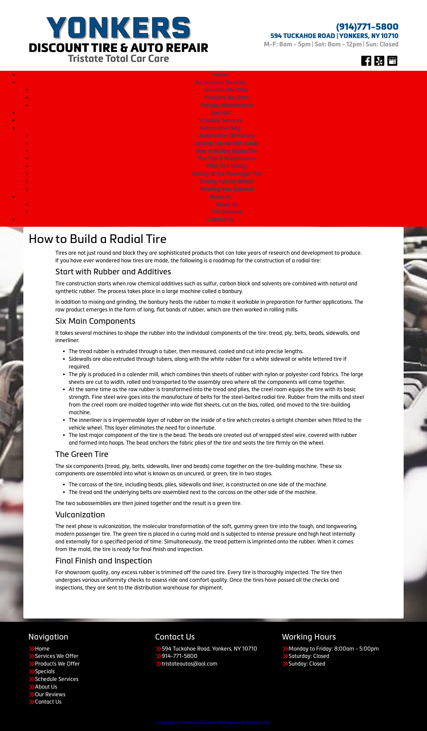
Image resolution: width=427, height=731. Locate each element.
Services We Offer (227, 90)
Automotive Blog (220, 128)
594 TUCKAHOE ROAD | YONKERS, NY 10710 (335, 35)
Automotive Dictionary (227, 136)
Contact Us (220, 219)
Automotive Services (220, 82)
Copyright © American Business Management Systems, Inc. (213, 722)
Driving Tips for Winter (227, 181)
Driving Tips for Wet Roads (227, 143)
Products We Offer (226, 97)
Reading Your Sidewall (227, 189)
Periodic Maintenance (227, 105)
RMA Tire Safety (227, 166)
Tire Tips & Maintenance (226, 158)
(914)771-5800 (367, 27)
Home (220, 74)
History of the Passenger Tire (227, 174)
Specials (220, 112)
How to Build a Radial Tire (227, 151)
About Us (220, 197)
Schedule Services (220, 120)
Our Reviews (227, 212)
